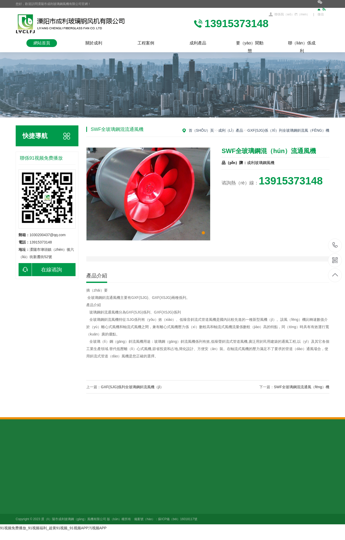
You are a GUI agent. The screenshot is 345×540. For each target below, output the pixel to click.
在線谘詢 (40, 269)
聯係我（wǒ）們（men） (292, 14)
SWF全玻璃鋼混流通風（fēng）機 (301, 387)
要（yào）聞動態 (250, 44)
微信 (323, 8)
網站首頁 (41, 43)
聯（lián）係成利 (301, 44)
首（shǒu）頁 (201, 130)
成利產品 (197, 43)
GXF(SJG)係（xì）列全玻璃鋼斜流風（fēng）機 (288, 130)
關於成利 (93, 43)
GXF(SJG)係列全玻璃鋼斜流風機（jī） (132, 387)
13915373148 (335, 245)
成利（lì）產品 (230, 130)
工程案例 (145, 43)
